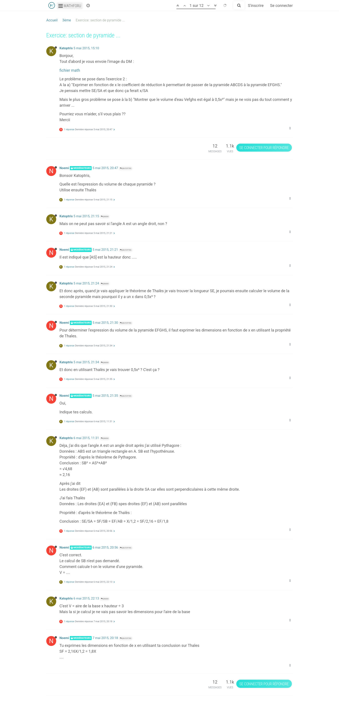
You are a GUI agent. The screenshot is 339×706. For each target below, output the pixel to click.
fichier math (69, 70)
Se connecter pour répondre (264, 147)
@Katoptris (125, 168)
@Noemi (104, 216)
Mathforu (69, 5)
